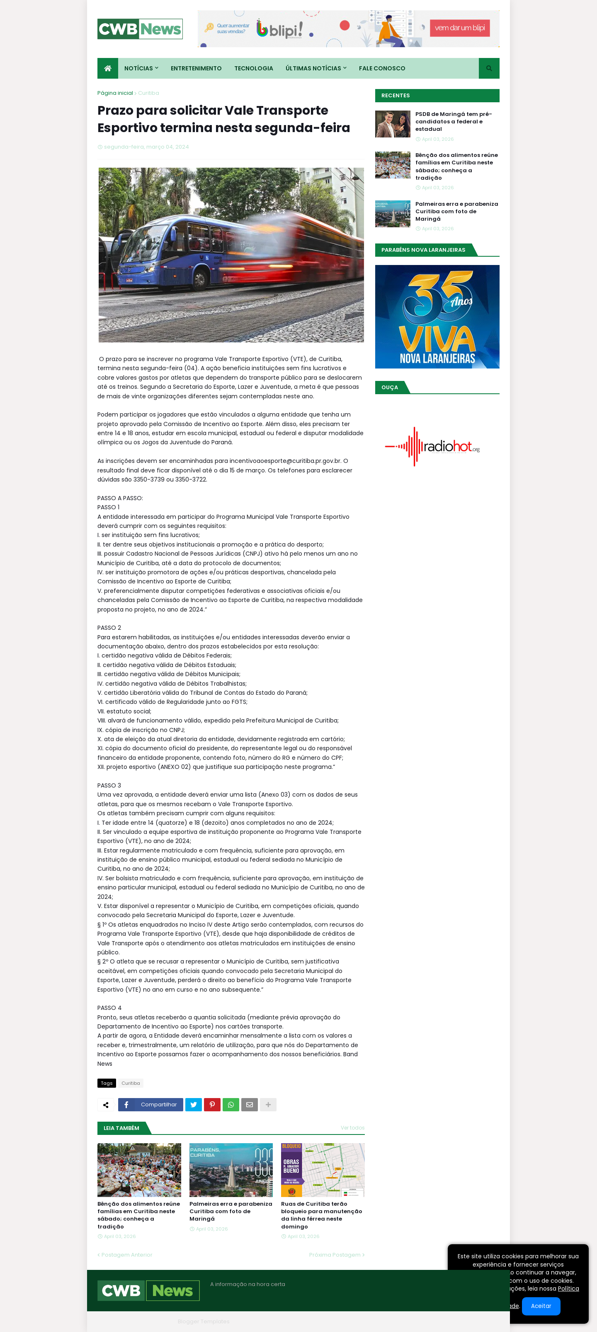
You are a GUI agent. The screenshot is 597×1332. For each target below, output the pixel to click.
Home (374, 1321)
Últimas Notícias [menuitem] (313, 68)
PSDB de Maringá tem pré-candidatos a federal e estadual (453, 122)
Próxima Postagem (335, 1255)
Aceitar (541, 1306)
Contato (449, 1321)
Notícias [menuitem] (138, 68)
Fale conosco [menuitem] (382, 68)
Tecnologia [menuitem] (253, 68)
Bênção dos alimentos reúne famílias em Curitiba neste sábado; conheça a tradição (138, 1215)
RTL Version (484, 1321)
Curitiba (148, 93)
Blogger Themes (151, 1321)
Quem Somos (410, 1321)
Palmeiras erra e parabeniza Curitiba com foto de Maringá (230, 1211)
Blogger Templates (204, 1321)
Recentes (395, 95)
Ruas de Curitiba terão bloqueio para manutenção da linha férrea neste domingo (321, 1215)
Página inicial (115, 93)
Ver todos (353, 1127)
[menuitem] (107, 68)
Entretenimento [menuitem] (196, 68)
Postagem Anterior (127, 1255)
